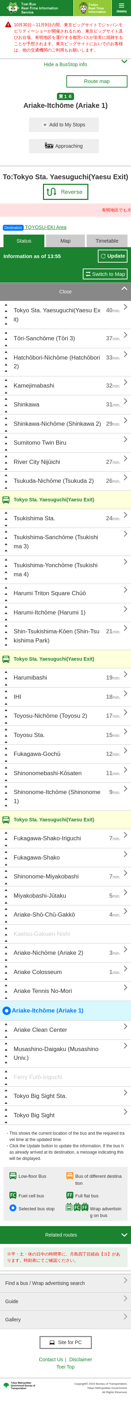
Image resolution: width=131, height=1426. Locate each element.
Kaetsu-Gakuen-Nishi (42, 934)
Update (116, 256)
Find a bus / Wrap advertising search (66, 1280)
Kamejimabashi (34, 385)
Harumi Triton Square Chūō (50, 593)
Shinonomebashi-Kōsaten (48, 773)
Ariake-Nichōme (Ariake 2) (48, 952)
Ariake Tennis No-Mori (43, 991)
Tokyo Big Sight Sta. (40, 1096)
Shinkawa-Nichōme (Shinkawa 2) (57, 423)
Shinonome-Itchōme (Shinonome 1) (57, 797)
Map (65, 241)
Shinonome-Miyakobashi (46, 876)
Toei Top (66, 1367)
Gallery (66, 1317)
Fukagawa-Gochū (37, 754)
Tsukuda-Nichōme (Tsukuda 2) (54, 481)
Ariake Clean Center (40, 1030)
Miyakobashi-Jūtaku (40, 895)
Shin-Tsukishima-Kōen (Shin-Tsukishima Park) (57, 636)
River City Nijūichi (37, 462)
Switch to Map (108, 274)
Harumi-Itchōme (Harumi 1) (50, 612)
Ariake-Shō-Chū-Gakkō (44, 914)
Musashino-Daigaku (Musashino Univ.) (56, 1054)
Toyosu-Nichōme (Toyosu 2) (50, 715)
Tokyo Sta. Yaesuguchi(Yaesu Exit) (57, 315)
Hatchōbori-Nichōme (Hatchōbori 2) (57, 362)
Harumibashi (30, 677)
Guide (66, 1299)
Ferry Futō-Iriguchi (38, 1077)
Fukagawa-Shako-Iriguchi (47, 838)
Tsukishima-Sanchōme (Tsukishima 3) (56, 542)
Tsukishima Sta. (34, 518)
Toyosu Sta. (29, 735)
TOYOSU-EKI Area (34, 227)
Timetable (107, 241)
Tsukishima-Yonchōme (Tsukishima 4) (55, 570)
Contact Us (51, 1359)
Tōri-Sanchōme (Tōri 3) (44, 338)
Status (23, 241)
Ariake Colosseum (38, 972)
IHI (17, 697)
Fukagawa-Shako (37, 857)
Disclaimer (80, 1359)
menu (121, 8)
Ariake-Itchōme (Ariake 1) (42, 1011)
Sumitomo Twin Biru (40, 442)
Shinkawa (26, 404)
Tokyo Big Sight (34, 1115)
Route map (97, 81)
